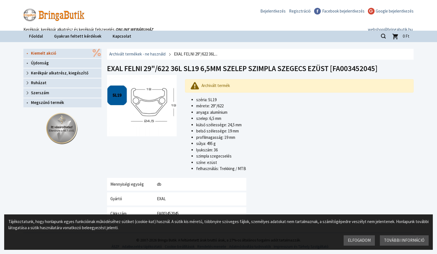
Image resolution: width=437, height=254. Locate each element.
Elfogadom (359, 240)
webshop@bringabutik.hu (391, 23)
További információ (404, 240)
